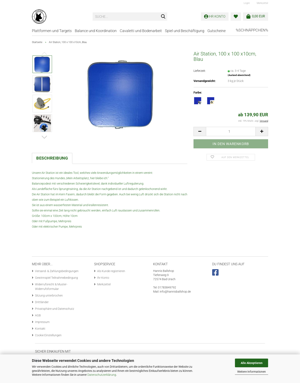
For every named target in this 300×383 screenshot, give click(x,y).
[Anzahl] (231, 131)
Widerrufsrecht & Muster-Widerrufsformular (51, 287)
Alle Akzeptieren (251, 363)
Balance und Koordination (96, 31)
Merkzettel (262, 3)
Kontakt (40, 328)
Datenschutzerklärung (101, 374)
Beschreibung (52, 158)
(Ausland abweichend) (239, 75)
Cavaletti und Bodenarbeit (141, 31)
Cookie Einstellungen (48, 335)
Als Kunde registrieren (111, 271)
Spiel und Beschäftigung (184, 31)
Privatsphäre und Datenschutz (54, 308)
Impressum (42, 322)
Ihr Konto (103, 277)
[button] (44, 137)
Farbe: (198, 92)
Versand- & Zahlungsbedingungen (57, 271)
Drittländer (42, 302)
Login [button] (246, 3)
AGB (38, 315)
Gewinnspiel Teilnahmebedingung (56, 277)
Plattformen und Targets (52, 31)
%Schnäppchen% (252, 30)
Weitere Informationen (251, 371)
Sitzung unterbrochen (49, 295)
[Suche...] (163, 17)
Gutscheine (216, 31)
